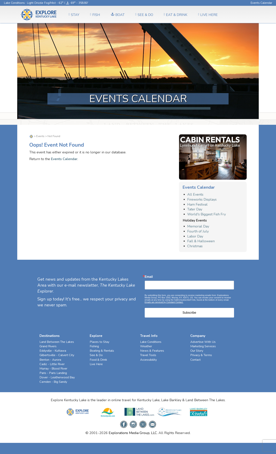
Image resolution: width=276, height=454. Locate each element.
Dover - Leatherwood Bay (57, 377)
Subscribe (189, 312)
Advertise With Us (203, 342)
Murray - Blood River (53, 368)
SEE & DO (144, 14)
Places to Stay (99, 342)
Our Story (196, 351)
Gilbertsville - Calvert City (56, 355)
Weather (146, 346)
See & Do (96, 355)
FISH (95, 14)
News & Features (152, 351)
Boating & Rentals (102, 351)
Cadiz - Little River (52, 364)
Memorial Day (198, 226)
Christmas (195, 246)
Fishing (94, 346)
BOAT (118, 14)
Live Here (96, 364)
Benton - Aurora (50, 360)
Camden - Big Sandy (53, 382)
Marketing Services (203, 346)
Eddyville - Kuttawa (52, 351)
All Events (195, 194)
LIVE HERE (208, 14)
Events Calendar (261, 3)
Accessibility (148, 360)
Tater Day (194, 209)
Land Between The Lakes (56, 342)
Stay (74, 14)
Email (149, 276)
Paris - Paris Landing (53, 373)
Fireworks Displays (202, 199)
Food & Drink (98, 360)
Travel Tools (148, 355)
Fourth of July (198, 231)
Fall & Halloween (201, 241)
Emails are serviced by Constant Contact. (164, 302)
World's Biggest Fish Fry (206, 214)
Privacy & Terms (201, 355)
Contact (195, 360)
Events (40, 136)
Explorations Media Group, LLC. (133, 433)
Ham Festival (197, 204)
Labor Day (195, 236)
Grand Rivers (48, 346)
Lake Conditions (14, 3)
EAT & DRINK (175, 14)
